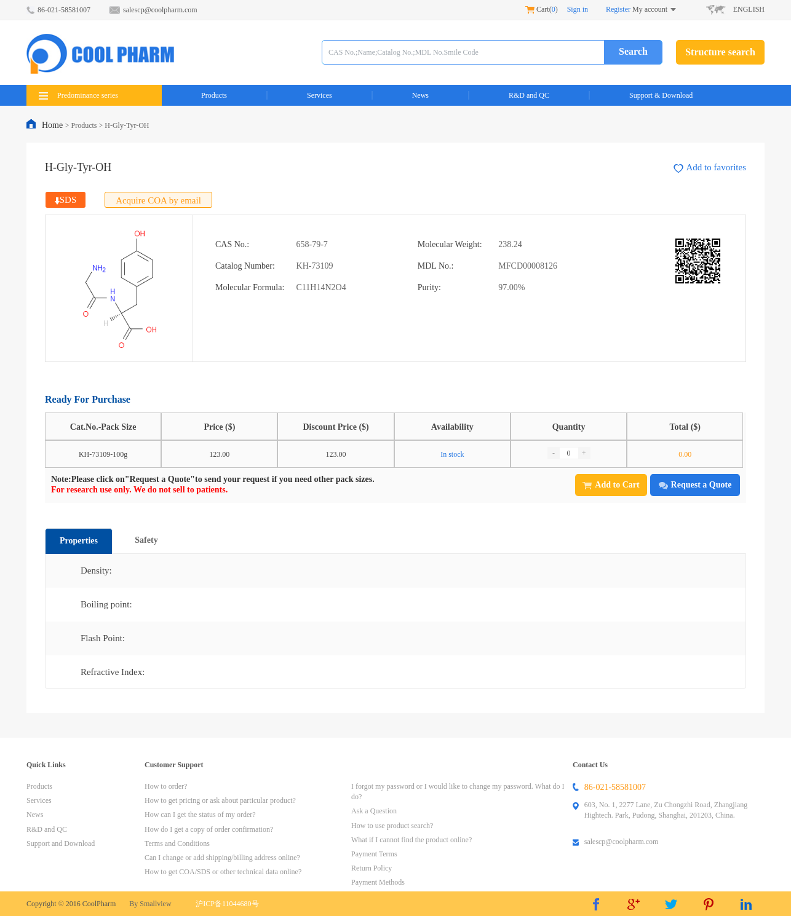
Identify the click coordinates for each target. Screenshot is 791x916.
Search (633, 51)
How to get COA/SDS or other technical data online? (223, 871)
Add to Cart (610, 484)
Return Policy (371, 868)
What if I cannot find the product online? (411, 839)
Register (618, 9)
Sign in (577, 9)
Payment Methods (378, 882)
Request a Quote (695, 484)
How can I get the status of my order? (200, 814)
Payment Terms (374, 854)
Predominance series (78, 95)
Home (53, 125)
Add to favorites (710, 167)
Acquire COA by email (158, 200)
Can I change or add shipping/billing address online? (222, 857)
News (420, 95)
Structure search (720, 52)
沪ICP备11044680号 (227, 903)
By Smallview (150, 903)
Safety (146, 540)
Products (214, 95)
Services (319, 95)
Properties (79, 540)
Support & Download (661, 95)
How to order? (166, 786)
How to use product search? (392, 825)
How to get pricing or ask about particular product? (220, 800)
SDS (66, 200)
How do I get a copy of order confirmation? (209, 829)
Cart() (541, 9)
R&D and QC (529, 95)
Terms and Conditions (177, 843)
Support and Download (60, 843)
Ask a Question (374, 811)
